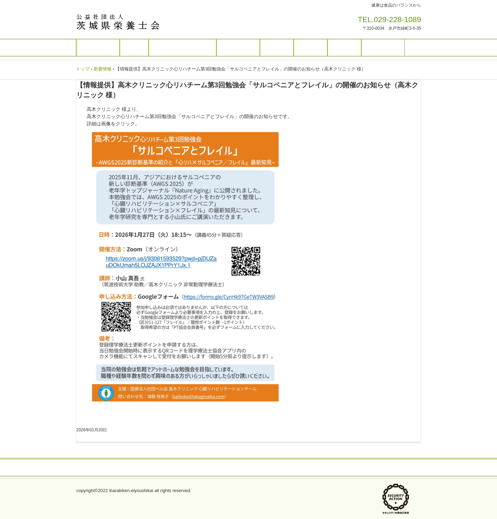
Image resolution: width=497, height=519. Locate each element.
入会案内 (310, 47)
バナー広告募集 (258, 467)
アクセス (216, 467)
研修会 (134, 47)
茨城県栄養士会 (124, 22)
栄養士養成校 (383, 47)
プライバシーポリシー (168, 467)
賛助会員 (344, 47)
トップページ (98, 47)
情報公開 (300, 467)
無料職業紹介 (238, 47)
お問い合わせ (338, 467)
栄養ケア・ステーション (182, 47)
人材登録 (276, 47)
